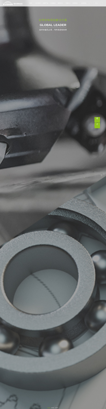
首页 (30, 3)
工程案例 (52, 3)
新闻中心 (60, 3)
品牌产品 (45, 3)
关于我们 (38, 3)
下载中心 (67, 3)
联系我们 (75, 3)
